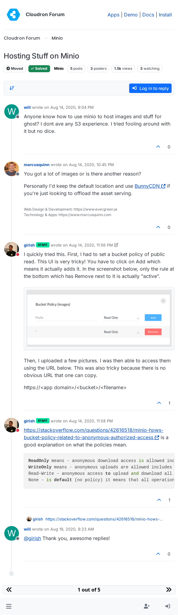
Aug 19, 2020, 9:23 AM (72, 529)
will (27, 107)
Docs (148, 15)
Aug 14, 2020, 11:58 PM (91, 420)
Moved (14, 68)
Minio (59, 68)
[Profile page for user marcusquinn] (11, 169)
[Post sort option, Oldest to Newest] (11, 88)
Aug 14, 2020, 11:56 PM (91, 245)
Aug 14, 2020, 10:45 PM (91, 164)
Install (165, 15)
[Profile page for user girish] (11, 249)
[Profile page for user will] (11, 111)
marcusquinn (36, 164)
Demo (131, 15)
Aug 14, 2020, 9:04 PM (72, 107)
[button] (8, 606)
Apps (113, 15)
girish (29, 245)
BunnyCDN (150, 186)
